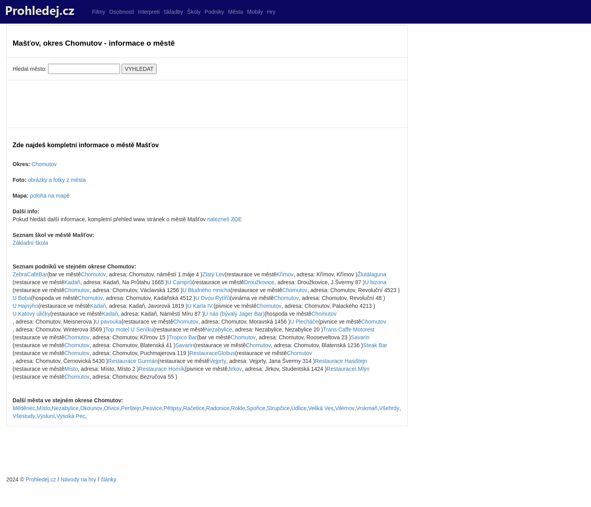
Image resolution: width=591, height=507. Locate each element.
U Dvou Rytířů (212, 298)
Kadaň (72, 282)
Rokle (238, 408)
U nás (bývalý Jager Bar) (234, 314)
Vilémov (345, 408)
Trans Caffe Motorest (349, 329)
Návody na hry (78, 479)
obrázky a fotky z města (57, 180)
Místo (71, 369)
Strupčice (278, 408)
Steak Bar (375, 345)
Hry (271, 12)
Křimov (285, 274)
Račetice (193, 408)
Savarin (360, 337)
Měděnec (24, 408)
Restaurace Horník (162, 369)
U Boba (22, 298)
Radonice (217, 408)
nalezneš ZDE (224, 219)
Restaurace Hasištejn (341, 361)
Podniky (214, 12)
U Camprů (179, 282)
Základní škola (30, 243)
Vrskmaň (367, 408)
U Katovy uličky (31, 314)
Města (235, 12)
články (108, 479)
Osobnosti (121, 12)
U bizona (375, 282)
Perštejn (131, 408)
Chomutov (44, 164)
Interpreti (149, 12)
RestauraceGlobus (212, 353)
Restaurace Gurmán (133, 361)
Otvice (112, 408)
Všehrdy (389, 408)
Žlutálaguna (371, 274)
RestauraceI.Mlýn (348, 369)
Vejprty (217, 361)
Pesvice (152, 408)
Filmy (98, 12)
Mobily (255, 12)
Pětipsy (173, 408)
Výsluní (46, 416)
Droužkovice (259, 282)
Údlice (299, 408)
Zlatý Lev (213, 274)
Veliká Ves (321, 408)
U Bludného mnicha (207, 290)
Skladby (173, 12)
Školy (194, 12)
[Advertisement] (207, 104)
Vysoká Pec (70, 416)
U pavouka (108, 321)
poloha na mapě (49, 195)
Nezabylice (218, 329)
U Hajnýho (25, 306)
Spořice (256, 408)
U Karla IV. (200, 306)
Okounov (91, 408)
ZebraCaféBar (30, 274)
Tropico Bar (183, 337)
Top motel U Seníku (129, 329)
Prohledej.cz (41, 479)
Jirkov (234, 369)
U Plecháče (304, 321)
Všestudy (24, 416)
